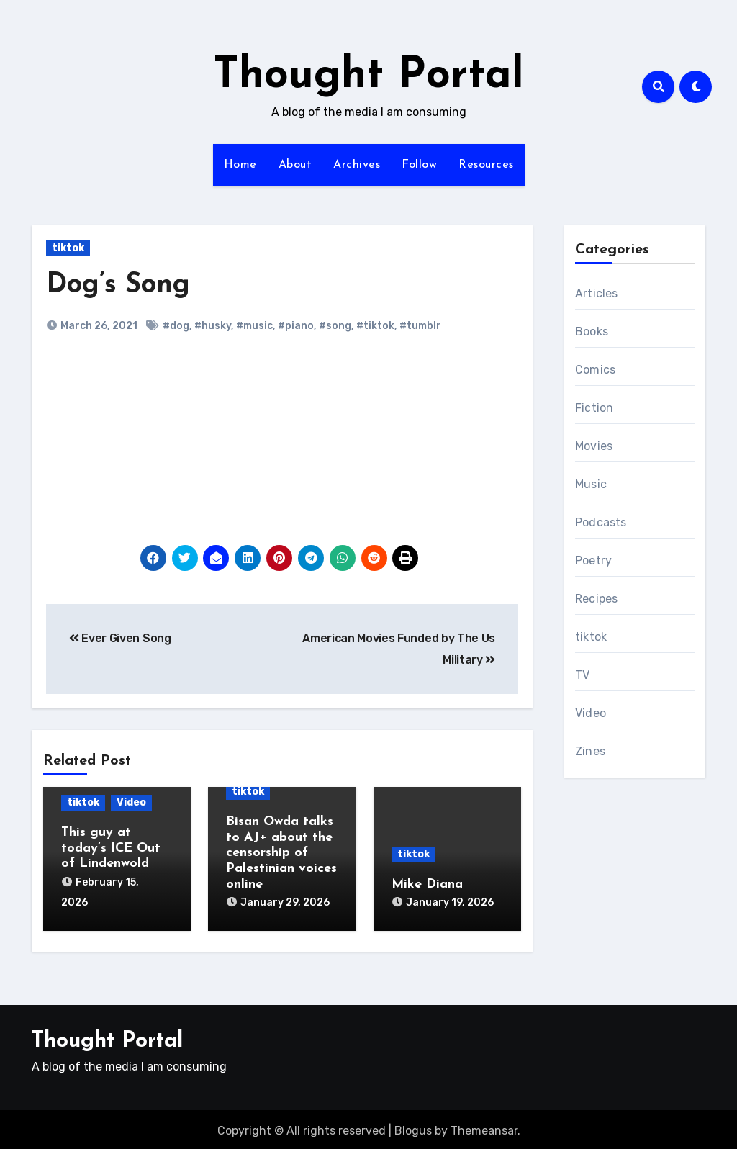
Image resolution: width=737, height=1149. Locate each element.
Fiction (594, 408)
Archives (356, 165)
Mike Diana (427, 884)
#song (335, 326)
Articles (596, 293)
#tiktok (375, 326)
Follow (419, 165)
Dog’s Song (118, 285)
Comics (595, 370)
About (295, 165)
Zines (590, 751)
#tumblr (420, 326)
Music (591, 484)
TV (582, 675)
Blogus (413, 1127)
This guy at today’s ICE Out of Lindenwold (110, 848)
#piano (296, 326)
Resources (486, 165)
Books (591, 331)
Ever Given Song (120, 638)
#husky (212, 326)
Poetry (593, 560)
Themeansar (484, 1127)
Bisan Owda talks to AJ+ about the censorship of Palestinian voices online (281, 853)
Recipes (596, 598)
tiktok (68, 248)
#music (254, 326)
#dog (176, 326)
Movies (593, 446)
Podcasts (601, 522)
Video (131, 802)
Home (240, 165)
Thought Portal (368, 76)
